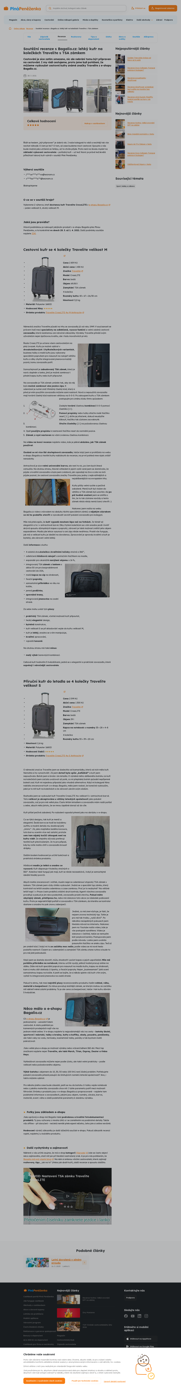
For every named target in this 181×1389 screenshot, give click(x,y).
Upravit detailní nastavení (116, 1381)
